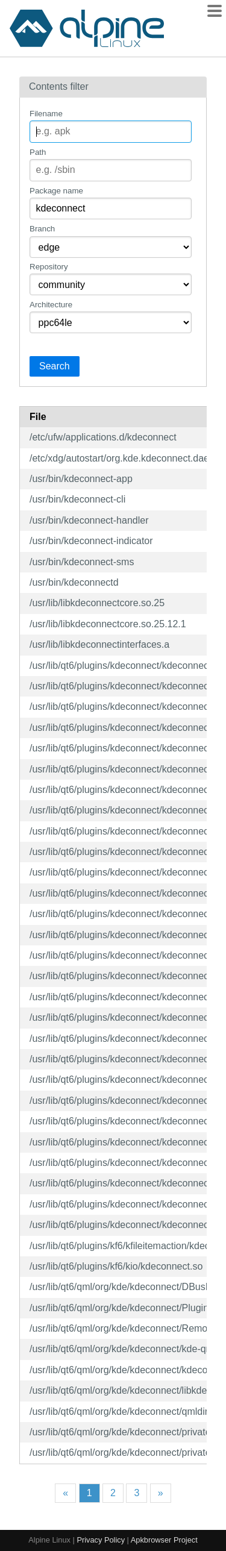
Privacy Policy (101, 1539)
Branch (42, 228)
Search (54, 366)
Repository (49, 266)
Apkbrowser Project (164, 1539)
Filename (46, 113)
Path (38, 152)
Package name (56, 190)
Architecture (51, 304)
